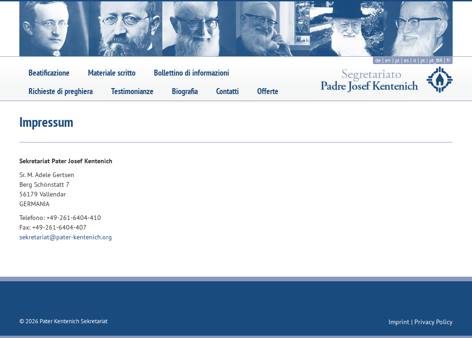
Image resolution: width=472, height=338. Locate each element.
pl (397, 60)
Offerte (267, 91)
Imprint (400, 322)
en (388, 60)
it (414, 60)
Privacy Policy (433, 322)
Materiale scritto (112, 72)
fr (448, 60)
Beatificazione (49, 72)
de (378, 60)
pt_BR (435, 60)
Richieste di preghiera (61, 91)
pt (422, 60)
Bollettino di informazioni (191, 72)
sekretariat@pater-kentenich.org (65, 237)
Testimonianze (132, 91)
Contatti (227, 91)
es (406, 60)
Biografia (185, 91)
